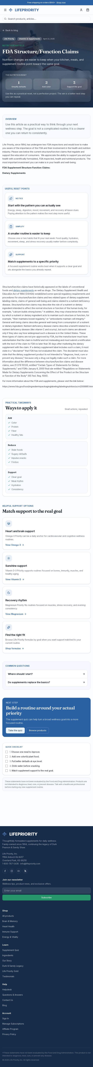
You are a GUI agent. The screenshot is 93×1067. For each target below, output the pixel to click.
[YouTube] (18, 871)
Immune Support (10, 931)
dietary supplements (23, 290)
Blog (4, 1005)
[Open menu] (5, 10)
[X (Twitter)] (25, 871)
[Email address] (46, 890)
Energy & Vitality (10, 937)
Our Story (7, 960)
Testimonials (8, 976)
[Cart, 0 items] (88, 10)
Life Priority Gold (10, 971)
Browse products (37, 730)
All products (8, 916)
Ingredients (7, 955)
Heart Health (8, 926)
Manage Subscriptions (13, 1023)
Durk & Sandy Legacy (12, 966)
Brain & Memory (10, 921)
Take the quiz (15, 730)
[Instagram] (11, 871)
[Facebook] (5, 871)
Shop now (61, 2)
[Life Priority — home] (24, 10)
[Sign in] (81, 10)
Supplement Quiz (10, 950)
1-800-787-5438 (10, 863)
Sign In (5, 1018)
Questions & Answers (12, 995)
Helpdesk (7, 989)
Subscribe (46, 897)
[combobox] (46, 19)
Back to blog (10, 30)
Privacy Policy (9, 1034)
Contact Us (7, 1000)
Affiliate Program (10, 1029)
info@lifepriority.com (30, 863)
